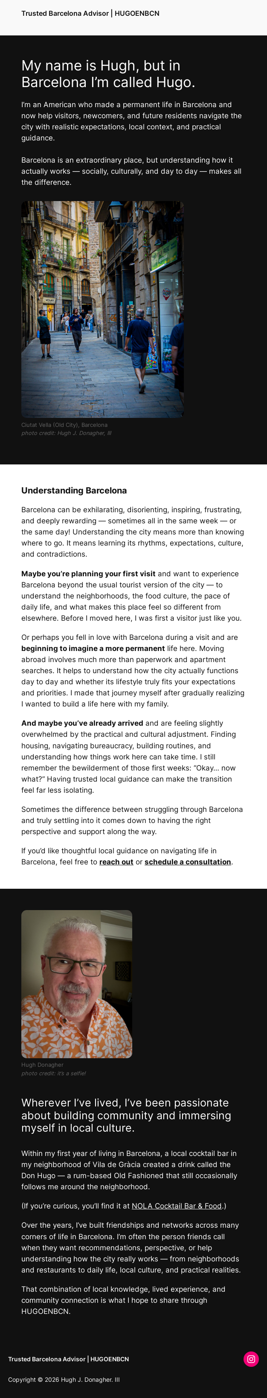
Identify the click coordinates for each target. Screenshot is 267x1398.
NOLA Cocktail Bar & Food (177, 1206)
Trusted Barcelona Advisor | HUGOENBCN (90, 13)
